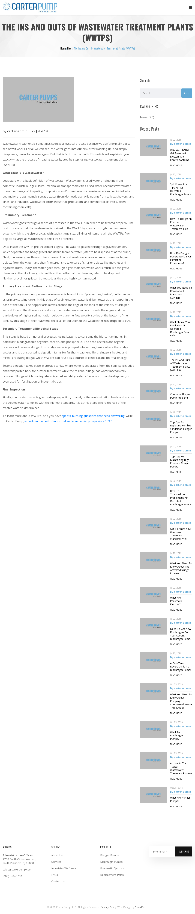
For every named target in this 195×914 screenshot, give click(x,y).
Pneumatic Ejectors (112, 868)
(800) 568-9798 (12, 876)
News (144, 117)
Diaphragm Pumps (111, 861)
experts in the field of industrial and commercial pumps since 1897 (68, 421)
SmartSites (141, 907)
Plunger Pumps (109, 855)
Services (56, 861)
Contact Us (58, 881)
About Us (57, 855)
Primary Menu (190, 7)
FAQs (54, 874)
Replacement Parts (112, 874)
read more (176, 165)
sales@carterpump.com (17, 869)
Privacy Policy (108, 907)
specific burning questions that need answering (93, 416)
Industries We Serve (63, 868)
